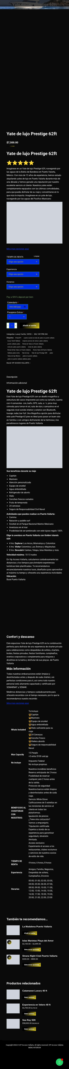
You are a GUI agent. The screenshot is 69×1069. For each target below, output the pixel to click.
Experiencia (12, 271)
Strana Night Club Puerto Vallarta (39, 974)
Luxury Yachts (21, 336)
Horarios (10, 283)
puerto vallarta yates (13, 345)
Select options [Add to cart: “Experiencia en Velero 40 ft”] (29, 1032)
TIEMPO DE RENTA (15, 258)
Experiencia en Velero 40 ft (36, 1023)
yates (51, 355)
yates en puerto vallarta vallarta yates (19, 361)
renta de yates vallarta (35, 348)
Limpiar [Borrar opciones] (36, 258)
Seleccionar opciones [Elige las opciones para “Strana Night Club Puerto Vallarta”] (32, 983)
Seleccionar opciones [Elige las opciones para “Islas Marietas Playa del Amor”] (32, 968)
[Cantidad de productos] (11, 327)
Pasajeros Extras (16, 314)
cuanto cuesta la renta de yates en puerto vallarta (39, 339)
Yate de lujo (25, 355)
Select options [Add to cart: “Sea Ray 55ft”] (29, 1047)
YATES (30, 336)
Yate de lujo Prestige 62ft (39, 355)
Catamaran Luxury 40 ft (34, 1009)
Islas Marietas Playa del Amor (38, 959)
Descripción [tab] (12, 379)
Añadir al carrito (30, 327)
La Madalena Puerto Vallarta (37, 945)
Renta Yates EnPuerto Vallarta (42, 351)
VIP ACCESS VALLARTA (21, 365)
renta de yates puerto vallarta (16, 348)
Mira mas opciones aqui (18, 250)
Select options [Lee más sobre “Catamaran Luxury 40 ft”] (29, 1016)
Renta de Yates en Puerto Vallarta (33, 345)
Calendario (13, 304)
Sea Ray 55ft (29, 1038)
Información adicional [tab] (16, 385)
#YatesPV (18, 339)
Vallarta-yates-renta (13, 355)
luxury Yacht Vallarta (13, 342)
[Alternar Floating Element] (59, 1062)
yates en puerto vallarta (30, 358)
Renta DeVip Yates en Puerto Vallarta (19, 351)
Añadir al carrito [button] (30, 952)
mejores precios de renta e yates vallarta (35, 342)
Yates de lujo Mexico (13, 358)
